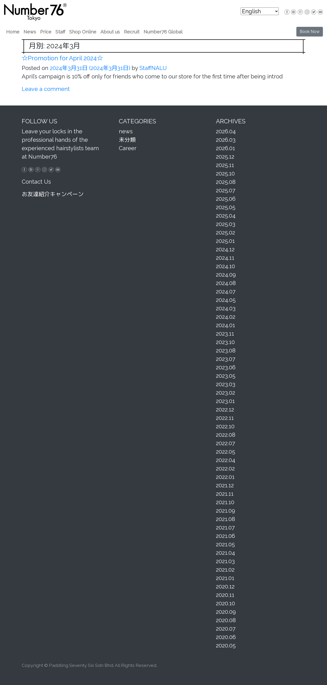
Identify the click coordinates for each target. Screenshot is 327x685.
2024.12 (225, 249)
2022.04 (225, 460)
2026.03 (226, 139)
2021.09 (225, 510)
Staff (60, 31)
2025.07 (225, 190)
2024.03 (226, 308)
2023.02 (225, 392)
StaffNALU (152, 68)
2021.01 (225, 578)
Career (127, 148)
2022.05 (225, 451)
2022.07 (225, 443)
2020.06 (226, 637)
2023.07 (225, 359)
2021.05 (225, 544)
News (30, 31)
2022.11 (225, 418)
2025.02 (225, 232)
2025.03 (225, 224)
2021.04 (225, 552)
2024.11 (225, 257)
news (126, 131)
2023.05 (225, 375)
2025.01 (225, 241)
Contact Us (36, 181)
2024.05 (226, 300)
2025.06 (226, 198)
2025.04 (226, 215)
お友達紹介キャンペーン (53, 194)
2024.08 (226, 283)
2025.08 (226, 182)
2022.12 (225, 409)
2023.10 (225, 342)
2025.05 (225, 207)
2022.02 (225, 468)
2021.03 (225, 561)
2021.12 (225, 485)
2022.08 (225, 434)
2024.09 (226, 274)
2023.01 (225, 401)
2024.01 (225, 325)
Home (12, 31)
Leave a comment (46, 89)
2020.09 (226, 611)
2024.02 (225, 316)
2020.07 (226, 628)
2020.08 (226, 620)
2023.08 (226, 350)
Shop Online (82, 31)
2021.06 (225, 536)
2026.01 (225, 148)
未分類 (127, 139)
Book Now (310, 31)
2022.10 (225, 426)
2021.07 (225, 527)
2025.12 (225, 156)
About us (110, 31)
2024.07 (226, 291)
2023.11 (225, 333)
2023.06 (226, 367)
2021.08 (225, 519)
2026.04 (226, 131)
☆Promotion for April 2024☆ (62, 58)
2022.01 (225, 477)
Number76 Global (163, 31)
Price (45, 31)
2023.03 (225, 384)
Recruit (131, 31)
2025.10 (225, 173)
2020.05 (226, 645)
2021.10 (225, 502)
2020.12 (225, 586)
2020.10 (225, 603)
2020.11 (225, 595)
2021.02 (225, 569)
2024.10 (225, 266)
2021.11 (224, 493)
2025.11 (225, 165)
